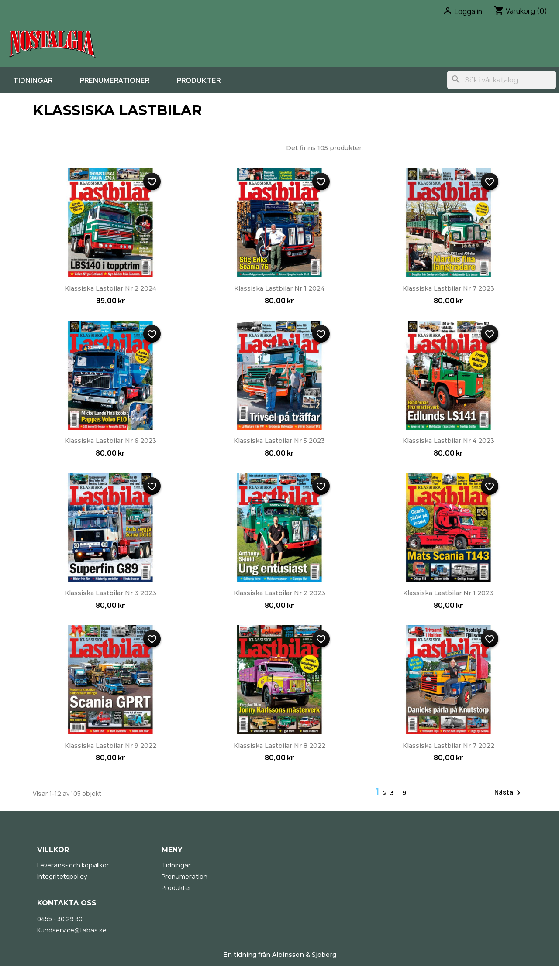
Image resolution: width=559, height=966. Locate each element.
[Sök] (501, 80)
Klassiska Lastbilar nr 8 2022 (279, 746)
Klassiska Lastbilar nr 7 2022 (448, 746)
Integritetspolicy (62, 876)
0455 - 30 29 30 (60, 919)
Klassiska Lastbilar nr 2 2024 (110, 288)
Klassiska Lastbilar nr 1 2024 (279, 288)
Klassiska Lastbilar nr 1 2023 (448, 593)
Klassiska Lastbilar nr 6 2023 (110, 441)
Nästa (509, 793)
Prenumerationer (114, 80)
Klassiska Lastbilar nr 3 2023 (110, 593)
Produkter (199, 80)
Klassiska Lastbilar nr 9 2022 (110, 746)
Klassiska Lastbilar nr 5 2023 (279, 441)
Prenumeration (184, 876)
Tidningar (32, 80)
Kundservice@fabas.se (72, 930)
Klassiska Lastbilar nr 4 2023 (448, 441)
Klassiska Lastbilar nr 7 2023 (448, 288)
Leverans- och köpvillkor (73, 865)
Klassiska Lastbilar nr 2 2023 (279, 593)
